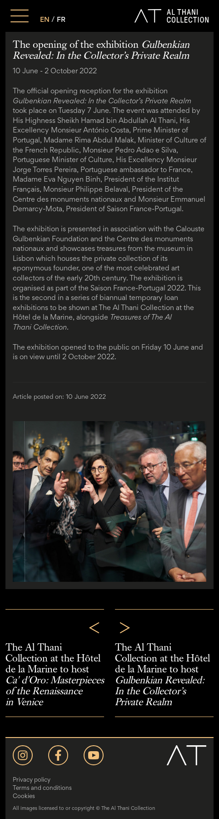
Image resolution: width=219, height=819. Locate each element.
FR (61, 19)
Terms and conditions (42, 787)
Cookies (24, 795)
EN (45, 19)
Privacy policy (31, 779)
